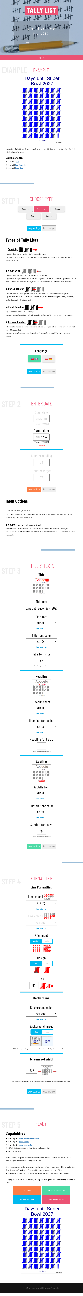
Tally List (41, 10)
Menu (28, 58)
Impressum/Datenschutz (51, 1289)
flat (47, 964)
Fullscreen (27, 1191)
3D (36, 964)
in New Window (27, 1200)
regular (35, 942)
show (36, 1033)
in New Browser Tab (56, 1191)
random (47, 942)
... (45, 628)
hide (47, 1033)
